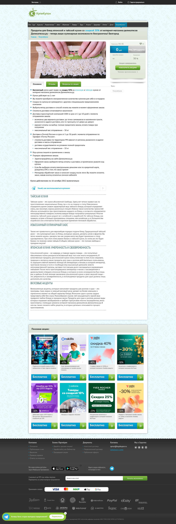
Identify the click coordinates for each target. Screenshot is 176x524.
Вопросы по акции (70, 84)
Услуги (89, 24)
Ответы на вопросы (37, 458)
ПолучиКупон (121, 24)
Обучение (66, 24)
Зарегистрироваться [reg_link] (137, 2)
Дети (112, 24)
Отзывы (52, 84)
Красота (40, 24)
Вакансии (33, 452)
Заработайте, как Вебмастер (64, 449)
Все (30, 24)
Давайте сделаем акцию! (63, 446)
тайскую (89, 90)
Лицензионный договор (93, 449)
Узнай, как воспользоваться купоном (54, 188)
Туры (82, 24)
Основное (37, 84)
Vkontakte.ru (139, 447)
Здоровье (97, 24)
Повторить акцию (128, 67)
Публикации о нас (37, 449)
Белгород (35, 2)
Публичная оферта (91, 452)
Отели (105, 24)
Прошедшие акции (61, 452)
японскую (79, 90)
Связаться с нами (116, 450)
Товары (75, 24)
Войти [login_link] (120, 2)
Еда (34, 24)
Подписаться (57, 516)
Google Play (72, 468)
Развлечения (50, 24)
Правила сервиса (36, 455)
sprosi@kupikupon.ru (118, 446)
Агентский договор (91, 446)
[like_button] (141, 44)
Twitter (142, 447)
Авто (59, 24)
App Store (58, 468)
